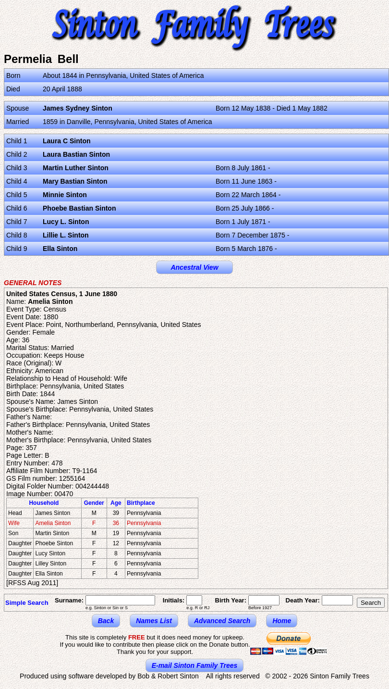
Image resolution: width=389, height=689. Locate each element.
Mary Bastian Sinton (75, 181)
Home (281, 621)
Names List (154, 621)
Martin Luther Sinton (76, 168)
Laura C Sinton (67, 141)
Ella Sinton (60, 248)
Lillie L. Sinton (66, 235)
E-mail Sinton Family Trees (195, 665)
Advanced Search (222, 621)
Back (106, 621)
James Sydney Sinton (77, 108)
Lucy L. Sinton (66, 221)
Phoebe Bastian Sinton (79, 208)
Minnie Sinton (65, 195)
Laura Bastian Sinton (76, 154)
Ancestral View (194, 267)
